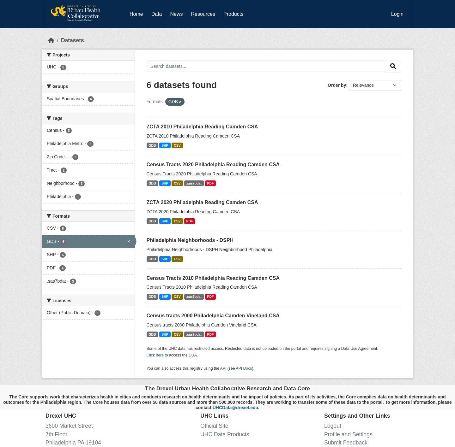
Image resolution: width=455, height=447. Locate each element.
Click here (155, 355)
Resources (203, 14)
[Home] (51, 40)
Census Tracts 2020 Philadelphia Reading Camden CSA (213, 164)
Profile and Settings (348, 434)
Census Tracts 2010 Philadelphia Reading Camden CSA (213, 278)
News (176, 14)
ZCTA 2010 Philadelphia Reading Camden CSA (202, 126)
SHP (164, 145)
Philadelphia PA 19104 (73, 442)
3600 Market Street (69, 426)
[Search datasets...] (266, 66)
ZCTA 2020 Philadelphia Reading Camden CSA (202, 202)
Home (136, 14)
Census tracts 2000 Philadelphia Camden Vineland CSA (213, 315)
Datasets (72, 40)
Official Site (214, 426)
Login (397, 14)
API (223, 368)
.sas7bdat (193, 183)
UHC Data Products (224, 434)
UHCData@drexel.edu (235, 407)
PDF (210, 183)
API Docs (244, 368)
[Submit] (393, 66)
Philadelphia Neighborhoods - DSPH (190, 240)
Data (158, 13)
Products (233, 14)
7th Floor (56, 434)
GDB (152, 145)
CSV (177, 145)
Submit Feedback (345, 442)
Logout (332, 426)
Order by (337, 85)
